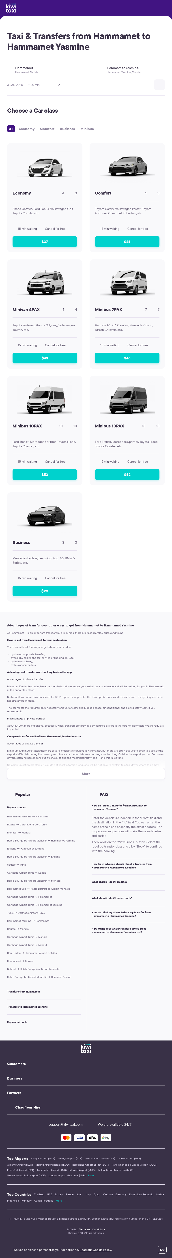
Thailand (39, 1194)
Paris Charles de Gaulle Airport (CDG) (134, 1164)
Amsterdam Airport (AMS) (52, 1170)
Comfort (47, 128)
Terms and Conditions (92, 1229)
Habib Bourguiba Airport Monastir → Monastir (34, 880)
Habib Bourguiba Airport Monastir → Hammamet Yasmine (41, 840)
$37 (45, 241)
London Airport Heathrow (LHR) (67, 1175)
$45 (127, 241)
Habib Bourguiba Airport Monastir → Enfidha (33, 856)
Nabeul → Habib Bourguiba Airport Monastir (33, 969)
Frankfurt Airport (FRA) (20, 1170)
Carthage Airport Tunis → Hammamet (29, 896)
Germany (121, 1194)
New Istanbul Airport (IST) (100, 1158)
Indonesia (13, 1200)
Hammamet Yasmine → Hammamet (28, 816)
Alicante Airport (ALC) (20, 1164)
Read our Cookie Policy (95, 1250)
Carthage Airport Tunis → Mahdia (27, 937)
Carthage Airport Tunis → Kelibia (26, 872)
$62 (127, 474)
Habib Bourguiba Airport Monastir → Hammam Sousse (39, 977)
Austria (160, 1194)
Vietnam (108, 1194)
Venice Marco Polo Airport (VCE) (26, 1175)
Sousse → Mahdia (18, 929)
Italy (88, 1194)
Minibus (87, 128)
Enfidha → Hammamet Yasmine (26, 848)
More (91, 1175)
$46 (127, 358)
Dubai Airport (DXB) (129, 1158)
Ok (162, 1250)
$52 (45, 474)
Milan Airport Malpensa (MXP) (115, 1170)
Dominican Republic (141, 1194)
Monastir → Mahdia (18, 832)
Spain (79, 1194)
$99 (44, 591)
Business (67, 128)
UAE (49, 1194)
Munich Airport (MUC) (82, 1170)
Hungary (27, 1200)
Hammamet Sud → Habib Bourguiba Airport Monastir (38, 888)
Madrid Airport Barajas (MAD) (53, 1164)
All (11, 128)
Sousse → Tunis (16, 864)
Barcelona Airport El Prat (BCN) (90, 1164)
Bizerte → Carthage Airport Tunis (27, 824)
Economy (27, 128)
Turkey (59, 1194)
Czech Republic (43, 1200)
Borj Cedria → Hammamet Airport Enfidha (32, 953)
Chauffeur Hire (27, 1107)
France (69, 1194)
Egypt (96, 1194)
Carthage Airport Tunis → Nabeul (27, 945)
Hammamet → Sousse (20, 961)
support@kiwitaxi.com (62, 1124)
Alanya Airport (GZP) (43, 1158)
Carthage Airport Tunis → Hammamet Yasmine (34, 904)
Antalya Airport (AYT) (70, 1158)
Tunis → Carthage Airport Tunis (26, 912)
